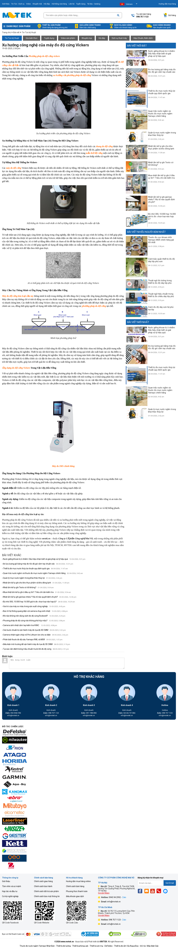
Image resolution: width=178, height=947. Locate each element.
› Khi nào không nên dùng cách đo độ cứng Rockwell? (33, 616)
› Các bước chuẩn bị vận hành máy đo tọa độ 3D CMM (34, 630)
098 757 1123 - (117, 920)
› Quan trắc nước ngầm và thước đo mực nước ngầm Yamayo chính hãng (42, 573)
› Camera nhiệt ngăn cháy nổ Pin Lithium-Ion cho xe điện (35, 635)
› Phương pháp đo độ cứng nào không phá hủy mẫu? (33, 620)
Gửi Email (170, 883)
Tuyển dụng (80, 4)
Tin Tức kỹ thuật (12, 38)
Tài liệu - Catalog (93, 4)
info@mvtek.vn (13, 715)
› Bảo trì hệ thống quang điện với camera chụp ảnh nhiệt (35, 611)
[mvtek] (89, 733)
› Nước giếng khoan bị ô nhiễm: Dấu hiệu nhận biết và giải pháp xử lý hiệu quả (43, 559)
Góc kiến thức (31, 38)
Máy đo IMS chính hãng (63, 466)
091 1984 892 (89, 713)
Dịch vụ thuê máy (119, 38)
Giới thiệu (5, 4)
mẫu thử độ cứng (94, 153)
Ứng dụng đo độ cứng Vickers (16, 368)
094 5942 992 (13, 713)
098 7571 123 (51, 713)
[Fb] (141, 891)
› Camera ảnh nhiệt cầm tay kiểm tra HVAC (29, 625)
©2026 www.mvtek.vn (64, 941)
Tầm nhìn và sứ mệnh (11, 886)
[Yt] (153, 891)
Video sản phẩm (68, 38)
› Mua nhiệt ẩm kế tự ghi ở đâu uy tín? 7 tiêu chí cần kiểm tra (36, 592)
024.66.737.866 (126, 713)
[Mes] (166, 891)
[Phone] (159, 891)
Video (28, 4)
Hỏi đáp (47, 4)
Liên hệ (71, 4)
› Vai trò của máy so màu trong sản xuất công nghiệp (33, 606)
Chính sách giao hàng (43, 881)
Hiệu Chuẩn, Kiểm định (143, 38)
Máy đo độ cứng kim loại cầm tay (17, 296)
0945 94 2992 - (117, 897)
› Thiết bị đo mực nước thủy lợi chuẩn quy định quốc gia (35, 568)
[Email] (147, 891)
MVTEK (103, 941)
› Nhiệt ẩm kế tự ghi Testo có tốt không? (28, 587)
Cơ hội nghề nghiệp (10, 896)
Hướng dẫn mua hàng (167, 4)
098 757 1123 (165, 713)
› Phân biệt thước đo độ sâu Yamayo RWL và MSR (32, 639)
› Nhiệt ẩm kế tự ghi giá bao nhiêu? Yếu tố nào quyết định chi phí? (39, 597)
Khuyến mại (87, 38)
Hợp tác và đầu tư (9, 891)
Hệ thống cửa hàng (59, 4)
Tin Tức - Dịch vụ (17, 4)
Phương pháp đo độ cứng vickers (44, 56)
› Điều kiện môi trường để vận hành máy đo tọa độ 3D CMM (36, 644)
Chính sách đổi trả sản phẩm (46, 891)
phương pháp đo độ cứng (94, 306)
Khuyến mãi (37, 4)
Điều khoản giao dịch (75, 896)
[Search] (118, 15)
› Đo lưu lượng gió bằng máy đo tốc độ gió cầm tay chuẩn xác (37, 564)
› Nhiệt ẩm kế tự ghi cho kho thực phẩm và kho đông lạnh (35, 583)
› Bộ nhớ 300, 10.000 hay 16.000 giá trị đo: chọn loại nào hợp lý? (38, 602)
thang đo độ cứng (104, 146)
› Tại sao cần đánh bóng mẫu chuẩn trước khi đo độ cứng (35, 649)
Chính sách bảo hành (43, 886)
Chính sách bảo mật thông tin (47, 896)
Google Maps (103, 893)
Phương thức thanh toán (76, 891)
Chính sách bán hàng (75, 886)
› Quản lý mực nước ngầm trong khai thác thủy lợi (32, 578)
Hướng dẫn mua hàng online (78, 881)
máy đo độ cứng (13, 168)
